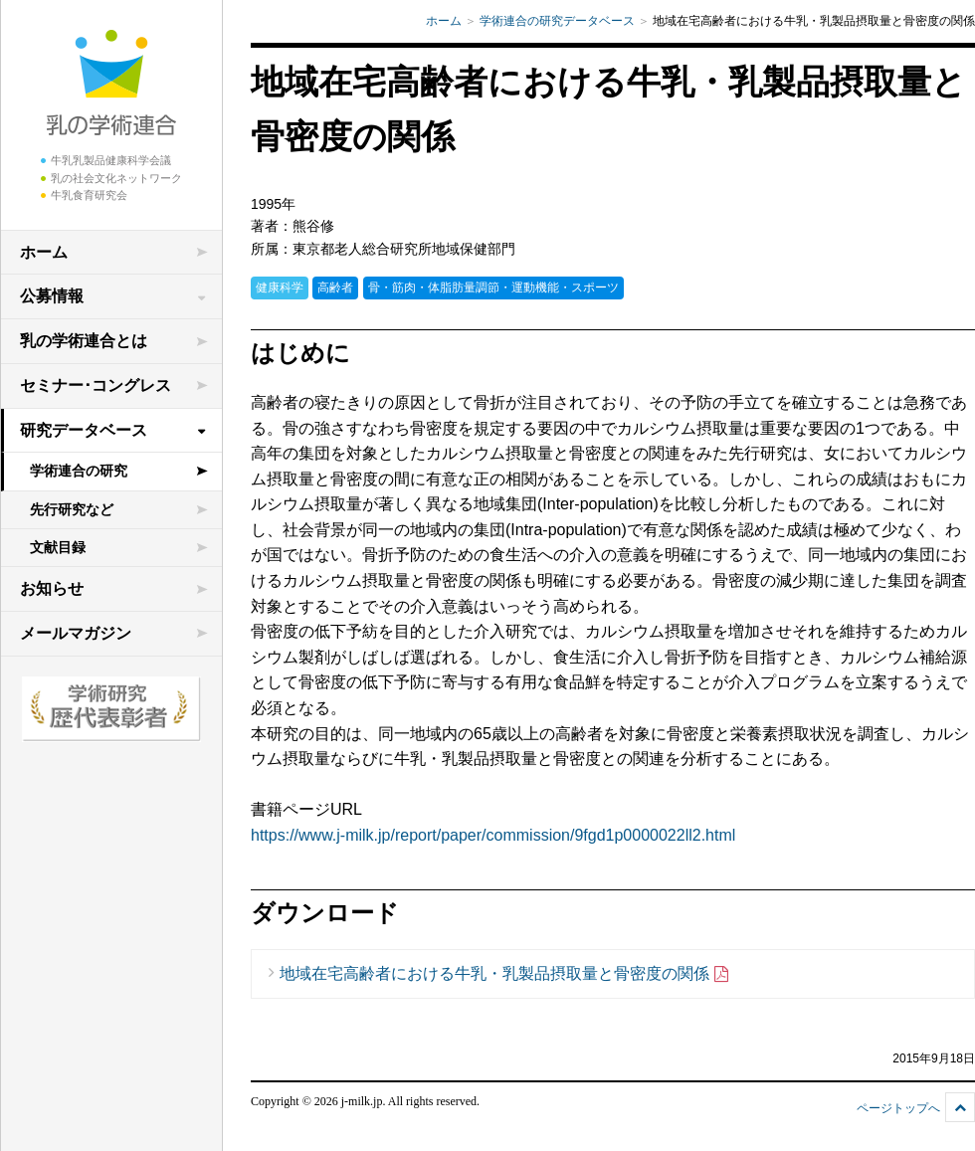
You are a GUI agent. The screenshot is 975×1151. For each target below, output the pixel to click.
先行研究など (71, 509)
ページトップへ (898, 1108)
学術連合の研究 (78, 471)
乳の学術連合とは (83, 340)
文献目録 (58, 547)
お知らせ (52, 588)
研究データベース (83, 430)
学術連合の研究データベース (557, 21)
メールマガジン (75, 633)
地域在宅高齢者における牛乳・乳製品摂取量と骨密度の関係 (505, 974)
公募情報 (52, 296)
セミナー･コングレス (95, 385)
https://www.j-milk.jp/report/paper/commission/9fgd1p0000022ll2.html (493, 835)
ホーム (44, 252)
